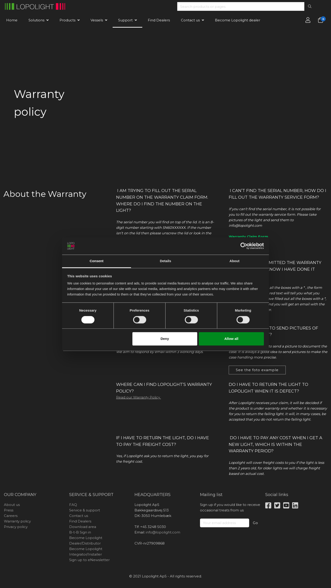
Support (125, 20)
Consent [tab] (96, 261)
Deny (164, 339)
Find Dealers (159, 20)
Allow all (231, 339)
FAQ (73, 504)
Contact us (190, 20)
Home (11, 20)
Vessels (97, 20)
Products (67, 20)
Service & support (84, 510)
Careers (10, 515)
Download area (82, 527)
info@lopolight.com (163, 532)
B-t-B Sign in (80, 532)
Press (8, 510)
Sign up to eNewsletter (89, 560)
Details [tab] (165, 261)
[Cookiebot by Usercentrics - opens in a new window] (244, 245)
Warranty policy (17, 521)
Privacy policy (16, 527)
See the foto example (257, 370)
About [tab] (234, 261)
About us (12, 504)
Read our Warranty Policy (138, 397)
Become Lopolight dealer (237, 20)
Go (255, 523)
